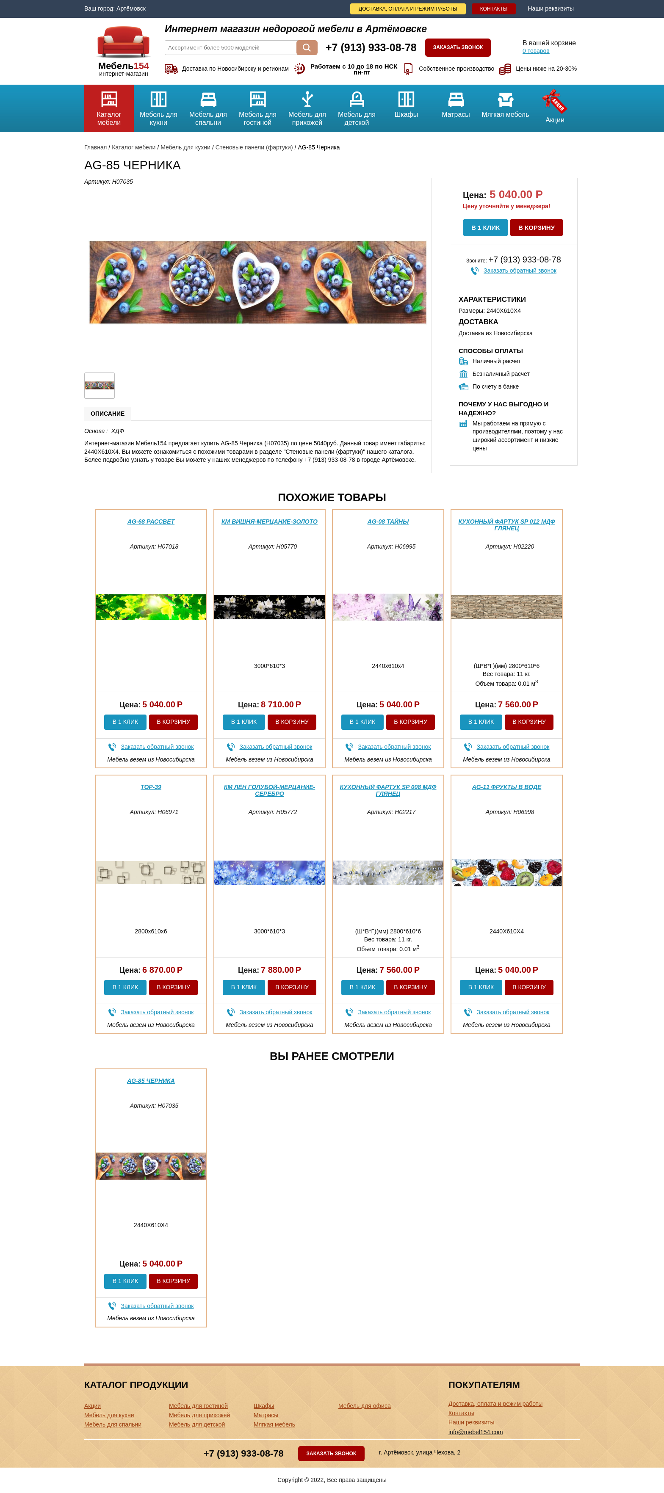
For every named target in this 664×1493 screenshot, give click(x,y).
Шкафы (406, 101)
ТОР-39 (151, 787)
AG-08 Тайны (388, 521)
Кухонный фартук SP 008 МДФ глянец (388, 790)
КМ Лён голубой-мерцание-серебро (269, 790)
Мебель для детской (357, 105)
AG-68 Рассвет (150, 521)
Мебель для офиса (364, 1405)
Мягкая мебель (505, 101)
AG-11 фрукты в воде (506, 787)
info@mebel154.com (475, 1432)
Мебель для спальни (208, 105)
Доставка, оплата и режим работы (408, 9)
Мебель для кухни (158, 105)
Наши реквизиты (551, 8)
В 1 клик (485, 227)
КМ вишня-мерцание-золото (269, 521)
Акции (555, 104)
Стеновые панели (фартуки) (254, 147)
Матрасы (456, 101)
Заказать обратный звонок (520, 270)
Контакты (494, 9)
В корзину (536, 227)
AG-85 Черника (151, 1080)
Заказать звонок (458, 47)
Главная (95, 147)
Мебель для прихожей (307, 105)
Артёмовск (131, 8)
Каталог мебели (109, 105)
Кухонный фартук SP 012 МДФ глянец (507, 524)
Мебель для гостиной (257, 105)
